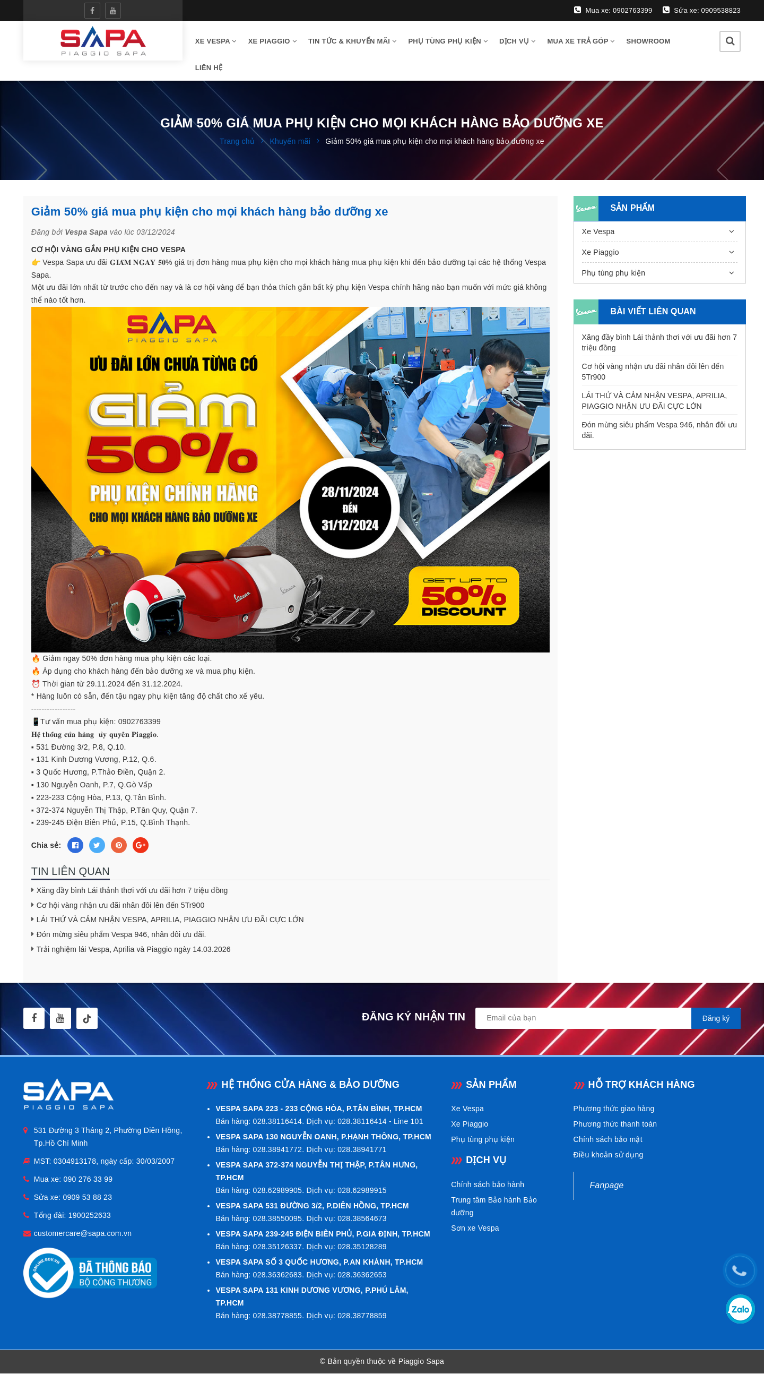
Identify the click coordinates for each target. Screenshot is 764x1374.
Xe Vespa (598, 231)
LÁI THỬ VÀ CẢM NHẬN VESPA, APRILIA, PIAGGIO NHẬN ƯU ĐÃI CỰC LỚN (170, 920)
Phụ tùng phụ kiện (448, 41)
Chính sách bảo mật (608, 1140)
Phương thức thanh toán (615, 1124)
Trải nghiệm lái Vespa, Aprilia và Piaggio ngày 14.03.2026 (134, 949)
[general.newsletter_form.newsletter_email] (608, 1018)
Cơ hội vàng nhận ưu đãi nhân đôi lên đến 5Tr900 (121, 905)
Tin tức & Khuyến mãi (352, 41)
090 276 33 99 (88, 1179)
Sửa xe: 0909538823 (702, 10)
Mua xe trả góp (581, 41)
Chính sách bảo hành (487, 1184)
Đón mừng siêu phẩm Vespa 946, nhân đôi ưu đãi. (121, 935)
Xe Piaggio (272, 41)
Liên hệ (208, 68)
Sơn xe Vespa (475, 1228)
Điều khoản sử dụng (609, 1155)
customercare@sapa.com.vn (83, 1234)
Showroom (649, 41)
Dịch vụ (517, 41)
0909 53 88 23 (87, 1197)
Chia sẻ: (46, 845)
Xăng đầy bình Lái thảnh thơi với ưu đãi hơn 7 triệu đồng (132, 891)
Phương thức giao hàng (614, 1109)
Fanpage (607, 1185)
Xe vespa (216, 41)
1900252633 (89, 1216)
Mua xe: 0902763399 (613, 10)
